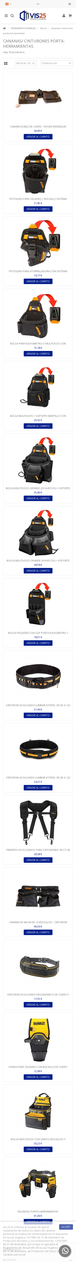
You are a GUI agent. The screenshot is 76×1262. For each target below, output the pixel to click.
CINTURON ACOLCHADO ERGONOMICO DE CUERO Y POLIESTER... (38, 996)
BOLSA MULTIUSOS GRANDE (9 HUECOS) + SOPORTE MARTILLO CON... (38, 562)
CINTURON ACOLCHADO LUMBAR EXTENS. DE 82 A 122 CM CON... (38, 706)
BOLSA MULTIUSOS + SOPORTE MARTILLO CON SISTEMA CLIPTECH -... (38, 417)
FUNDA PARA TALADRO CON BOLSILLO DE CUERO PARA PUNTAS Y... (38, 1068)
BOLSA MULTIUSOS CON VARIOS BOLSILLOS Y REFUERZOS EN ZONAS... (38, 1140)
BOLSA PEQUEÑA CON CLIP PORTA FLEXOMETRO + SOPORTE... (38, 634)
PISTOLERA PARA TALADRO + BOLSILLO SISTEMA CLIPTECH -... (38, 200)
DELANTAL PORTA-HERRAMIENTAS (38, 1211)
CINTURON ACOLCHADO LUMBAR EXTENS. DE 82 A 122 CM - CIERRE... (38, 779)
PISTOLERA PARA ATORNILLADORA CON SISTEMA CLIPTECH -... (38, 272)
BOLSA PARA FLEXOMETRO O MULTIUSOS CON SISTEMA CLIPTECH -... (38, 345)
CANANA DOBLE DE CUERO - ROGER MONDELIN (38, 126)
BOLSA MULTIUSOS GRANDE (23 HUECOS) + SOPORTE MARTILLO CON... (38, 489)
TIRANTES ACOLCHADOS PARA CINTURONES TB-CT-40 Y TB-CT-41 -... (38, 851)
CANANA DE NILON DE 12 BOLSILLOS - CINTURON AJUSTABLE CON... (38, 923)
